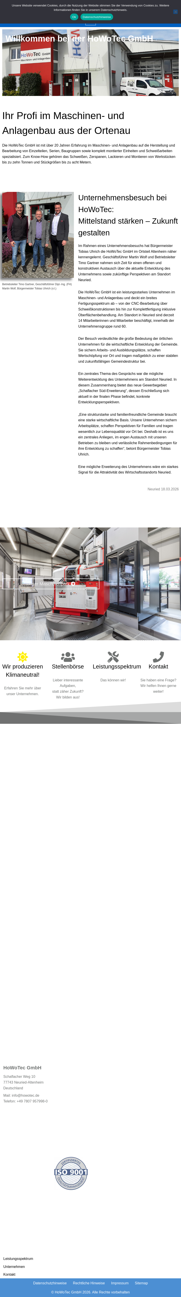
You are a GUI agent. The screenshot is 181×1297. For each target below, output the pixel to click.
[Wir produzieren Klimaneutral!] (22, 656)
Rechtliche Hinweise (89, 1283)
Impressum (120, 1283)
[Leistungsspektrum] (113, 656)
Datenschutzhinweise (50, 1283)
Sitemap (141, 1283)
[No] (175, 12)
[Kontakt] (158, 656)
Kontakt (158, 666)
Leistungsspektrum (117, 666)
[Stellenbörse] (67, 656)
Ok (74, 17)
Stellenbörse (68, 666)
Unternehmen (14, 1267)
